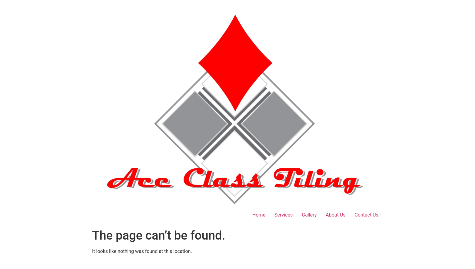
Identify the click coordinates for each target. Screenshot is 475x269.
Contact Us (366, 215)
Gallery (309, 215)
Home (258, 215)
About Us (335, 215)
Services (283, 215)
